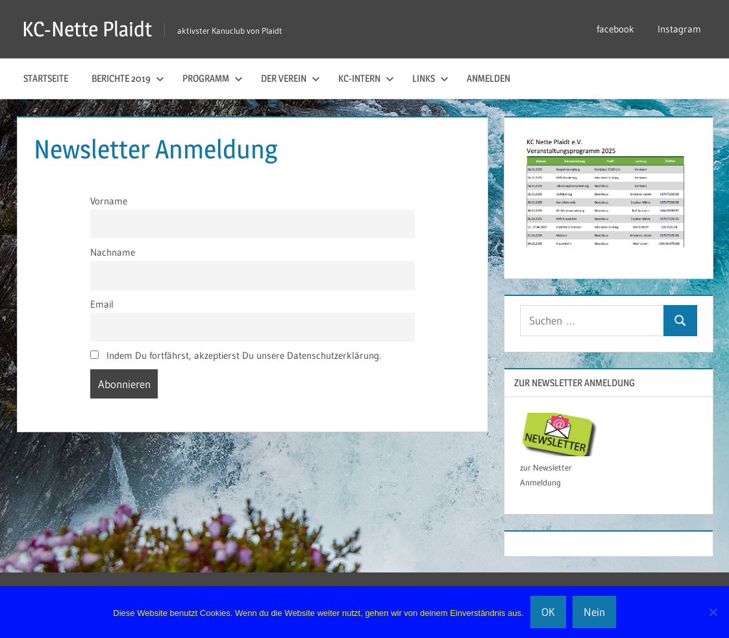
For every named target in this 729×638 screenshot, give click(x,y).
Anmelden (488, 78)
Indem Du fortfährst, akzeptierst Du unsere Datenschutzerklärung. (236, 355)
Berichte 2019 (128, 78)
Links (430, 78)
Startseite (45, 78)
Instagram (679, 29)
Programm (212, 78)
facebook (615, 29)
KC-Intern (366, 78)
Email (102, 304)
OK (548, 612)
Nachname (112, 252)
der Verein (290, 78)
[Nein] (712, 612)
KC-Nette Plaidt (87, 29)
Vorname (108, 201)
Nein (594, 612)
